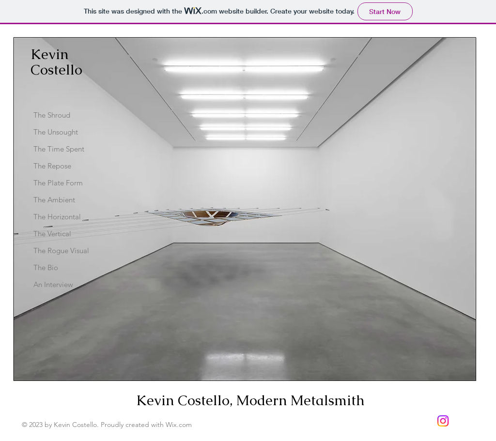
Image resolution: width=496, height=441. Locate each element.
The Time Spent (58, 148)
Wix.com (179, 424)
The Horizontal (57, 216)
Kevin (49, 54)
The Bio (45, 267)
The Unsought (55, 132)
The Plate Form (58, 182)
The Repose (52, 165)
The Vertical (52, 233)
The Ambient (54, 199)
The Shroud (51, 115)
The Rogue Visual (61, 250)
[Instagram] (442, 420)
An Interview (53, 284)
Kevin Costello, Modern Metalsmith (252, 400)
